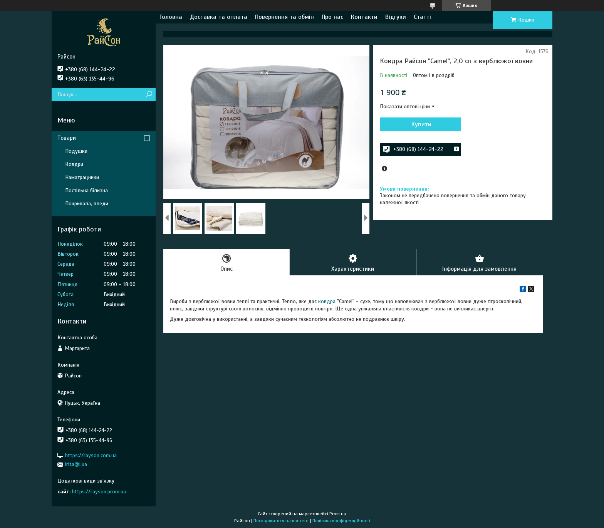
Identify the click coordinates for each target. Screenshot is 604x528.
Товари (66, 137)
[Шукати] (149, 94)
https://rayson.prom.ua (99, 491)
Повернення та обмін (284, 17)
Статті (422, 17)
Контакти (364, 17)
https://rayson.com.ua (91, 455)
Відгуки (395, 17)
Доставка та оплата (218, 17)
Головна (170, 17)
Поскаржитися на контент (281, 520)
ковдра (327, 301)
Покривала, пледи (86, 203)
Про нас (332, 17)
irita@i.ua (76, 464)
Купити (421, 124)
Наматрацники (82, 177)
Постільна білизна (86, 190)
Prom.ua (337, 513)
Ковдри (74, 164)
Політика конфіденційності (341, 520)
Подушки (76, 151)
